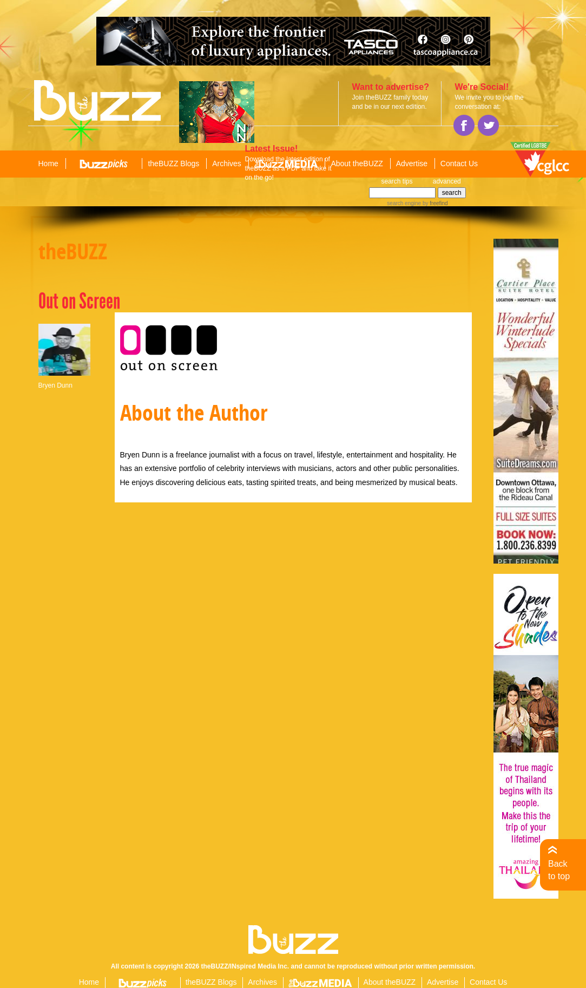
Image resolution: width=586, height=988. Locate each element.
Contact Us (459, 163)
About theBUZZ (357, 163)
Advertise (411, 163)
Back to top (559, 869)
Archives (226, 163)
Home (48, 163)
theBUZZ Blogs (173, 163)
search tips (397, 181)
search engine (404, 203)
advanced (447, 181)
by (434, 203)
